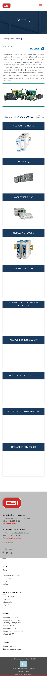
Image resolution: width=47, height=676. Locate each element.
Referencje (7, 578)
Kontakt (5, 584)
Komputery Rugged (10, 628)
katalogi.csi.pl (8, 602)
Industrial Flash (8, 626)
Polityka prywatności (23, 671)
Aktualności (7, 573)
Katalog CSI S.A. (9, 634)
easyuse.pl (7, 599)
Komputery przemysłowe (12, 620)
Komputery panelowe (11, 617)
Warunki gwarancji (9, 646)
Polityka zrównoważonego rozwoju (23, 668)
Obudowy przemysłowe (12, 623)
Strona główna (8, 39)
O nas (5, 570)
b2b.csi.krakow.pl (9, 596)
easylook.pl (7, 605)
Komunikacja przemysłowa (13, 631)
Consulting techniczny (11, 576)
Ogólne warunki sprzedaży (23, 674)
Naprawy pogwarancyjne (12, 649)
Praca (5, 581)
